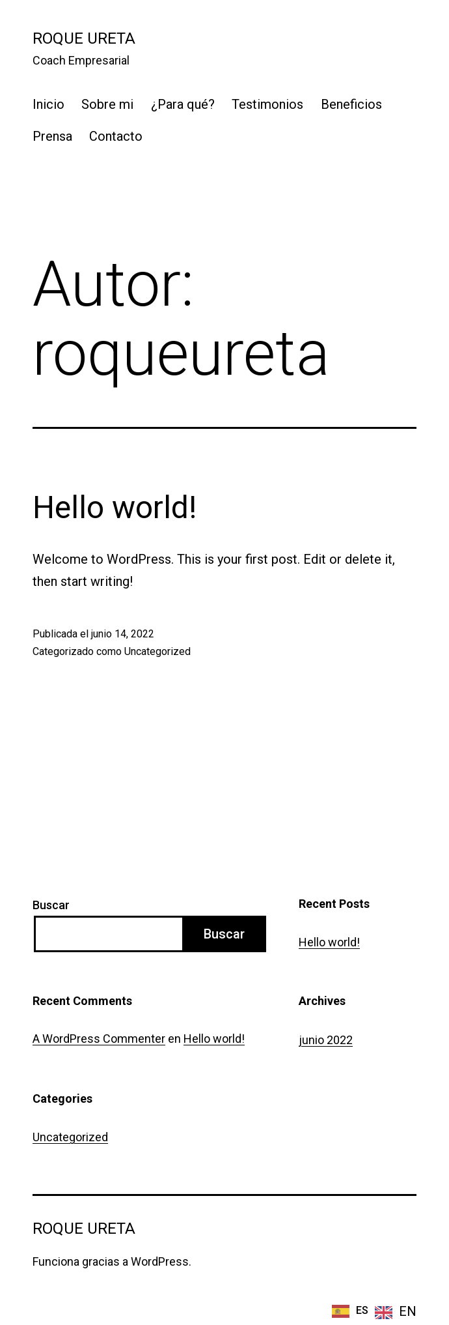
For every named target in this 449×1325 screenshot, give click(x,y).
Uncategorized (157, 651)
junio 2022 (326, 1040)
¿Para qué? (183, 104)
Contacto (116, 136)
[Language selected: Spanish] (374, 1310)
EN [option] (407, 1311)
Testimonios (267, 104)
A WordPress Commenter (99, 1038)
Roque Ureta (84, 38)
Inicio (48, 104)
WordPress (160, 1261)
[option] (395, 1312)
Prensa (52, 136)
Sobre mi (107, 104)
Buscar (51, 905)
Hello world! (115, 507)
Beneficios (351, 104)
